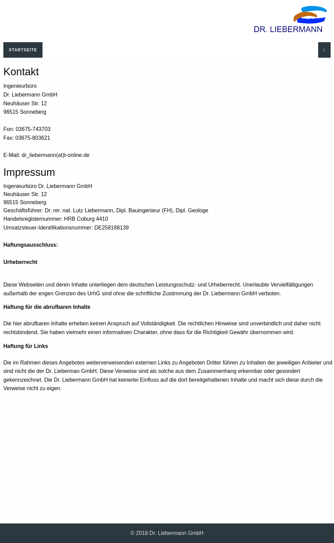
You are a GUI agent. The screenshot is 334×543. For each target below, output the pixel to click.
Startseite (23, 50)
